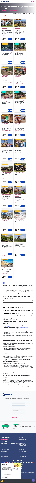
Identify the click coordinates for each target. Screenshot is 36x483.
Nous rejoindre (4, 454)
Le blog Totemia (4, 455)
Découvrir (10, 39)
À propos (20, 442)
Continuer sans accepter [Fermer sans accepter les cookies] (4, 478)
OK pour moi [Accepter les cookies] (17, 477)
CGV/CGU (15, 480)
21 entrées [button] (3, 281)
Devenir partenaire (22, 444)
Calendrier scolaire (22, 454)
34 (12, 282)
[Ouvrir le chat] (33, 480)
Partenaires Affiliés (4, 456)
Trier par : (29, 13)
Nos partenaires (22, 443)
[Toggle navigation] (1, 1)
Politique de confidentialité (22, 480)
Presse (2, 452)
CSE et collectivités (22, 445)
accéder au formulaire (24, 327)
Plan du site (11, 480)
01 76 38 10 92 (19, 328)
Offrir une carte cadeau (23, 439)
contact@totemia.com (26, 328)
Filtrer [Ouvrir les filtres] (4, 16)
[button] (2, 481)
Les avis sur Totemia (22, 455)
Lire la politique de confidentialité (6, 474)
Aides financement (22, 452)
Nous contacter (5, 439)
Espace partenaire (22, 456)
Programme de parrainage (24, 440)
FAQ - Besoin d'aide (22, 451)
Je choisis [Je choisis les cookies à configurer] (10, 477)
